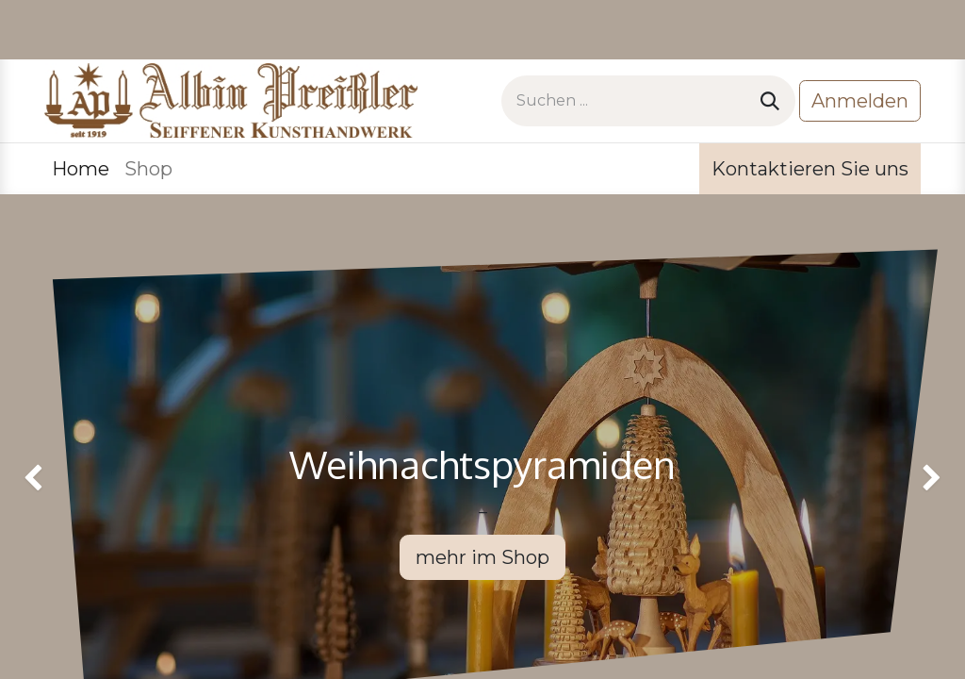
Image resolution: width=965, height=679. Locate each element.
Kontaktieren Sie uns (809, 168)
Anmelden (859, 101)
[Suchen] (769, 100)
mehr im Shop (482, 557)
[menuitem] (80, 168)
